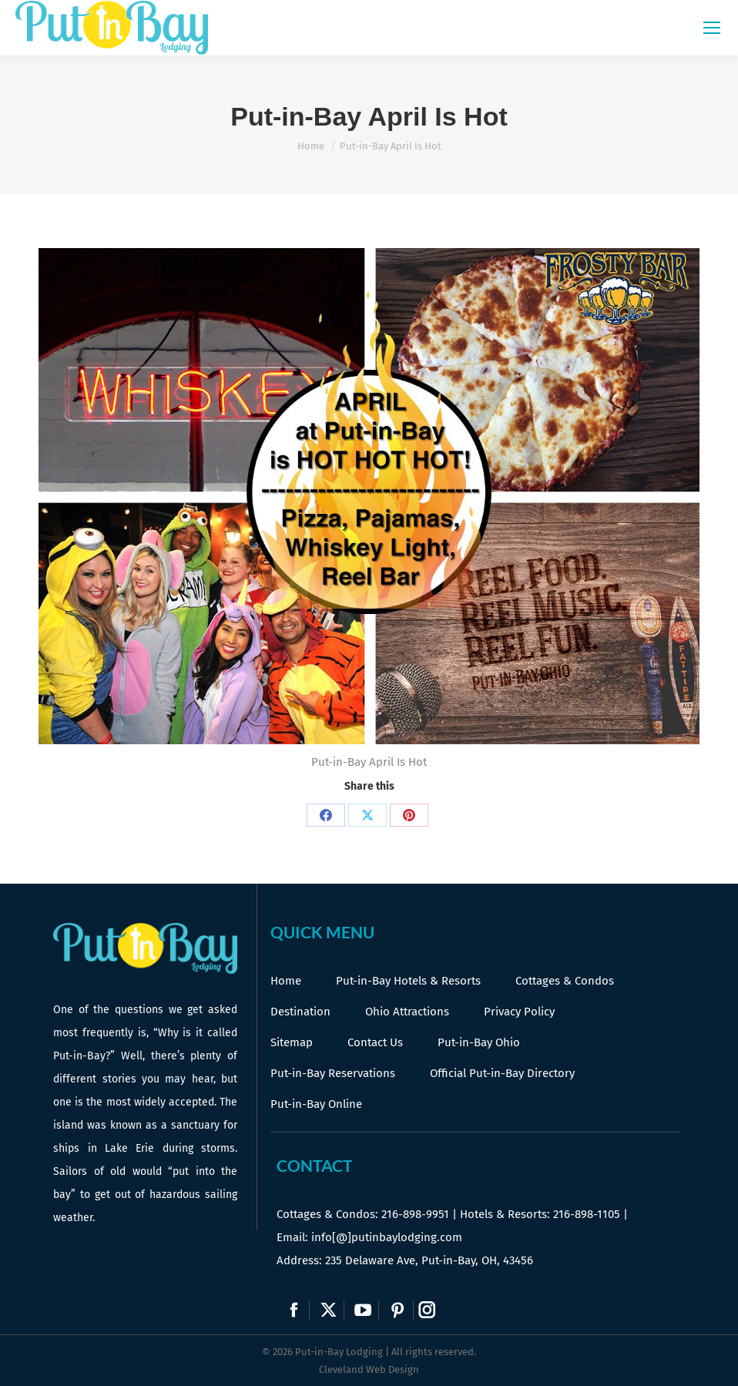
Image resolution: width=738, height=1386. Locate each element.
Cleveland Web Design (369, 1369)
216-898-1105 (586, 1214)
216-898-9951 (415, 1214)
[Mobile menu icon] (712, 28)
